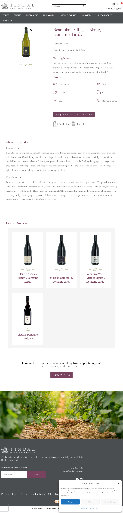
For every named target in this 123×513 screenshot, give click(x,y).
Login (109, 8)
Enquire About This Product (74, 114)
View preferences (110, 502)
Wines (6, 15)
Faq (57, 494)
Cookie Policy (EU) (41, 494)
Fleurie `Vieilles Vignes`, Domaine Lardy (27, 277)
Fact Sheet (79, 124)
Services (87, 15)
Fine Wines (49, 15)
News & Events (69, 15)
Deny (90, 502)
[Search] (84, 6)
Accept (70, 502)
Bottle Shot (61, 124)
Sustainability (105, 15)
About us (8, 21)
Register (118, 8)
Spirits (17, 15)
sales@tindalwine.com (73, 470)
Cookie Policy (85, 508)
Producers (32, 15)
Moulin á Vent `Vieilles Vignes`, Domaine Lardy (95, 277)
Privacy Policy (94, 508)
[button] (118, 483)
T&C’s (23, 494)
